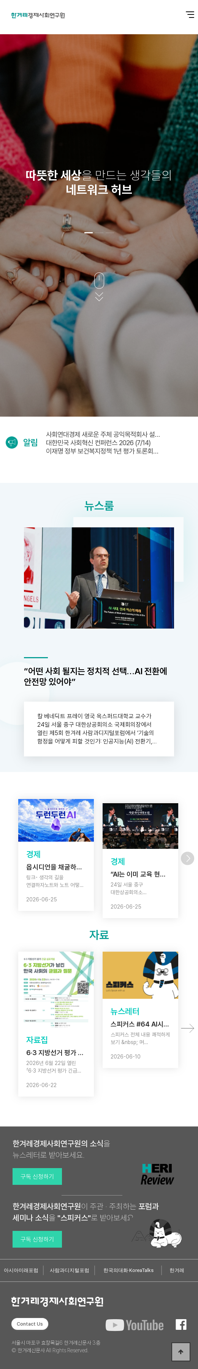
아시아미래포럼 (21, 1270)
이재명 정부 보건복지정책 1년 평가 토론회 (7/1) (99, 451)
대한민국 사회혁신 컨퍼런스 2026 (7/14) (98, 443)
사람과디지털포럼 (69, 1270)
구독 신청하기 (37, 1176)
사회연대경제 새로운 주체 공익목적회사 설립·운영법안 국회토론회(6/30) (104, 434)
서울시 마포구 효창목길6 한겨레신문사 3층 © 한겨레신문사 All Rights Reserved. (55, 1346)
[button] (88, 233)
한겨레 (176, 1270)
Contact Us (30, 1324)
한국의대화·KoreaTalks (128, 1270)
